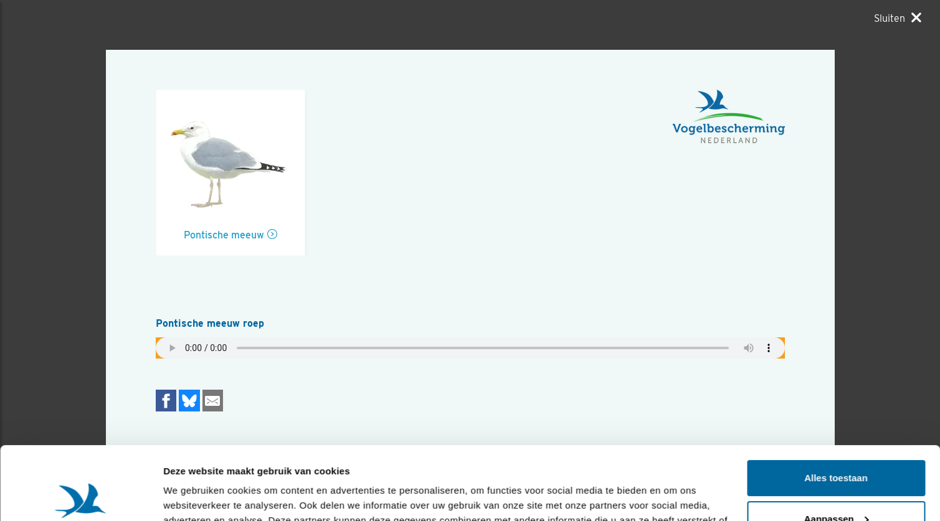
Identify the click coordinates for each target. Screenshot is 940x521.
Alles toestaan (836, 405)
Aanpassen (836, 445)
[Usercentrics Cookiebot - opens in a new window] (80, 496)
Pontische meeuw (224, 235)
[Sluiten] (897, 18)
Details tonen (192, 496)
